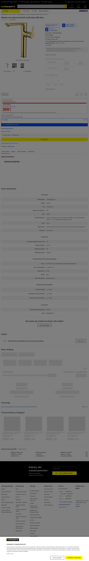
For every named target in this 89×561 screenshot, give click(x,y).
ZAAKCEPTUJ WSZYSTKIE (74, 557)
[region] (44, 549)
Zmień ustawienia (57, 557)
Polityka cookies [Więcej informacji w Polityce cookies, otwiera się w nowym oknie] (10, 553)
